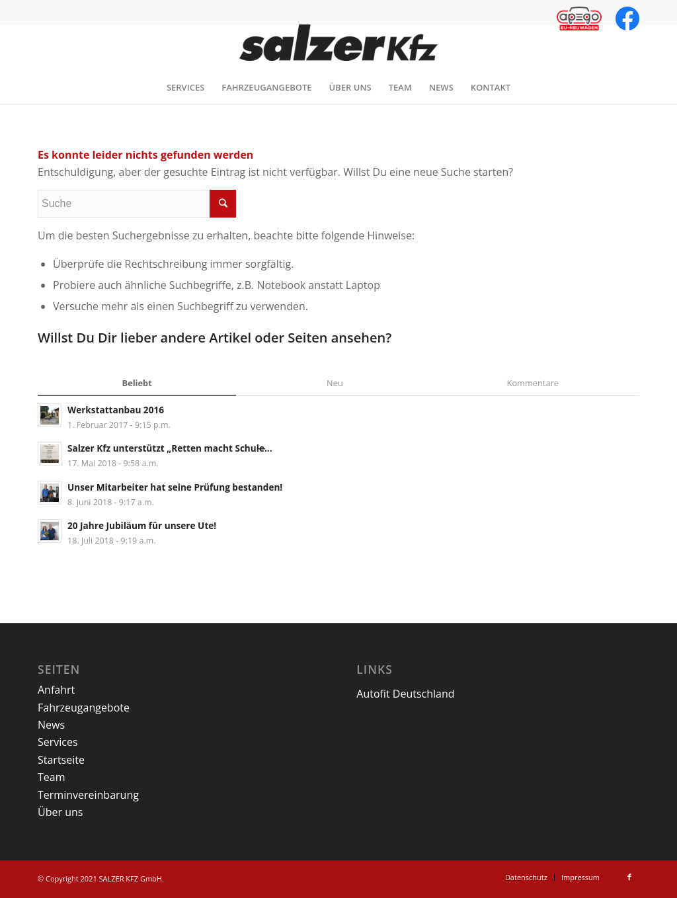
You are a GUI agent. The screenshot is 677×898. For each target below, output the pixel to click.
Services (58, 742)
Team (51, 777)
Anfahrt (56, 689)
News (51, 724)
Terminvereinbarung (88, 795)
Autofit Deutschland (405, 693)
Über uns (60, 812)
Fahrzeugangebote (84, 707)
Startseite (61, 760)
